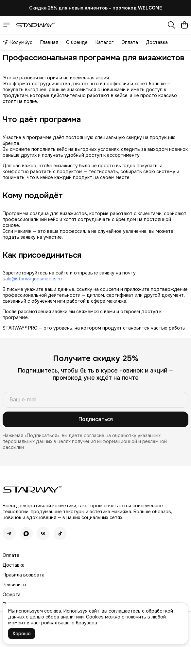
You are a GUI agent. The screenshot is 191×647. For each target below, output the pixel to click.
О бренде (77, 42)
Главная (49, 42)
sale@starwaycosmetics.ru (32, 279)
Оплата (129, 42)
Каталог (104, 42)
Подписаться (95, 419)
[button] (9, 533)
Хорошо (21, 634)
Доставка (157, 42)
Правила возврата (23, 575)
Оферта (12, 594)
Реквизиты (14, 585)
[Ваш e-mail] (95, 400)
